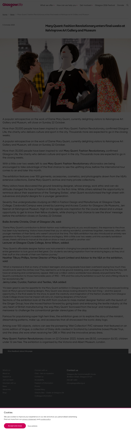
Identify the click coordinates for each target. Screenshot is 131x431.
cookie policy (45, 419)
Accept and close (15, 426)
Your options (32, 426)
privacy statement (29, 419)
